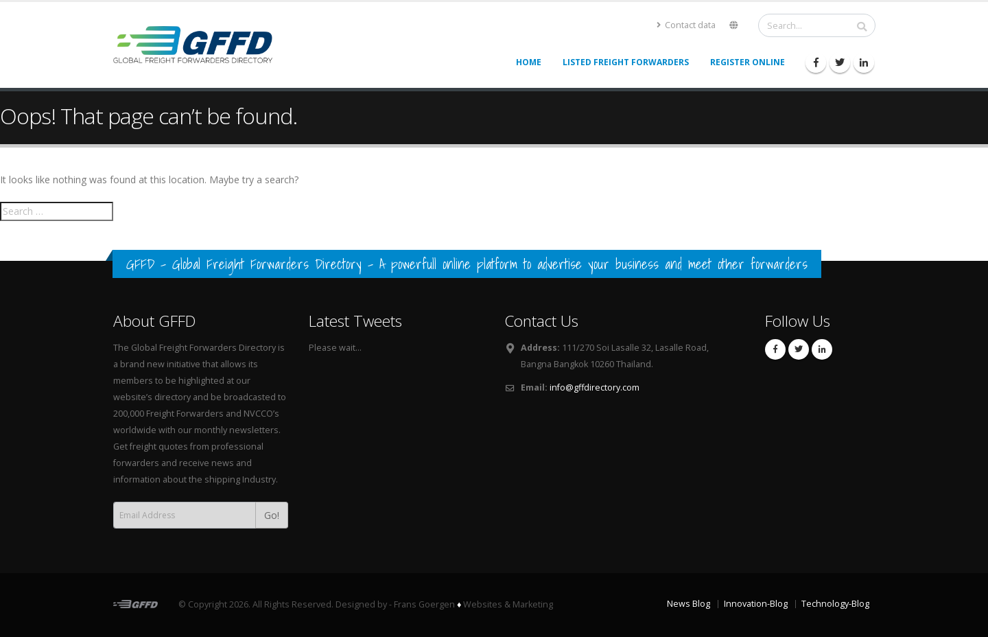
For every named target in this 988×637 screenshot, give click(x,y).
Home (528, 62)
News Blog (688, 604)
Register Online (747, 62)
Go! (271, 515)
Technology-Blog (835, 604)
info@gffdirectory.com (594, 387)
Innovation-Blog (756, 604)
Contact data (686, 25)
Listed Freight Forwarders (626, 62)
